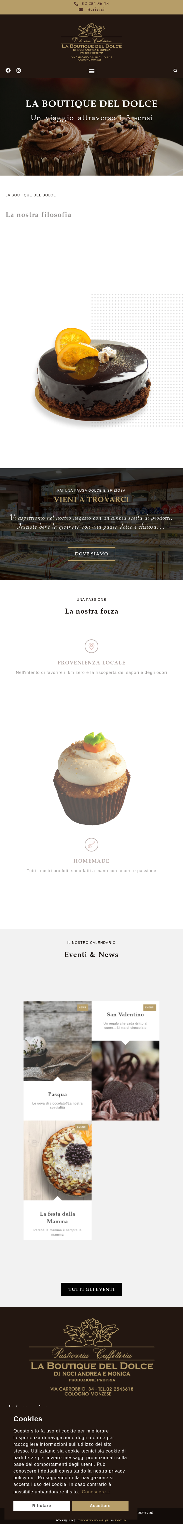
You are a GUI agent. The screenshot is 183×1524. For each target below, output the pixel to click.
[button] (92, 70)
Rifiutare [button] (41, 1505)
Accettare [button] (100, 1505)
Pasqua (78, 1110)
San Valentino (105, 1078)
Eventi (87, 1122)
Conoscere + (96, 1491)
